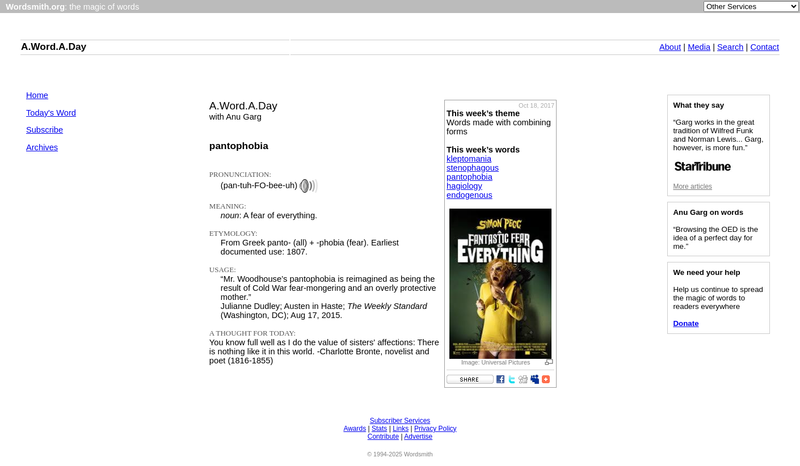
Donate (685, 323)
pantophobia (469, 176)
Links (401, 429)
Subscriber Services (400, 421)
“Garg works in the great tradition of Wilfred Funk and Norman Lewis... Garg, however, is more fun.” (718, 145)
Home (37, 95)
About (670, 47)
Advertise (418, 436)
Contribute (383, 436)
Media (699, 47)
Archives (42, 147)
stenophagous (473, 167)
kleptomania (469, 158)
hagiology (464, 185)
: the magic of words (72, 6)
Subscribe (44, 129)
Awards (354, 429)
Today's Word (51, 112)
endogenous (469, 195)
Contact (764, 47)
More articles (692, 186)
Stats (379, 429)
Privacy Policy (435, 429)
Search (730, 47)
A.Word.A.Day (53, 46)
